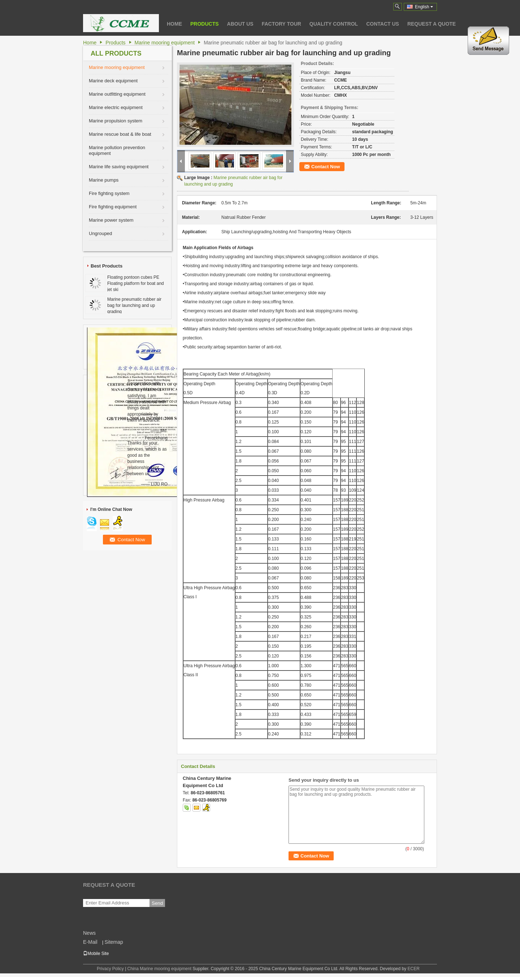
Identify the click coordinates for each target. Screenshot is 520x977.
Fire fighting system (109, 193)
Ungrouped (100, 233)
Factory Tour (281, 24)
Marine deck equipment (113, 80)
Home (174, 24)
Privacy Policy (110, 968)
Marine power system (111, 220)
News (89, 933)
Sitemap (113, 942)
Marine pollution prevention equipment (117, 150)
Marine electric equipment (116, 107)
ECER (414, 968)
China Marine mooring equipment (159, 968)
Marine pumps (103, 180)
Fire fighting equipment (112, 206)
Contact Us (382, 24)
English (424, 6)
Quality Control (333, 24)
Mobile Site (96, 953)
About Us (240, 24)
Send (157, 903)
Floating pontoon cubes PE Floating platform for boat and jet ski (135, 283)
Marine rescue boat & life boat (120, 134)
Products (204, 24)
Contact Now (325, 166)
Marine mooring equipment (165, 42)
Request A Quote (431, 24)
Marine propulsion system (115, 120)
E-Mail (90, 942)
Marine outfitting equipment (117, 94)
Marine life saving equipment (118, 166)
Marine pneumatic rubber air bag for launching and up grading (134, 305)
